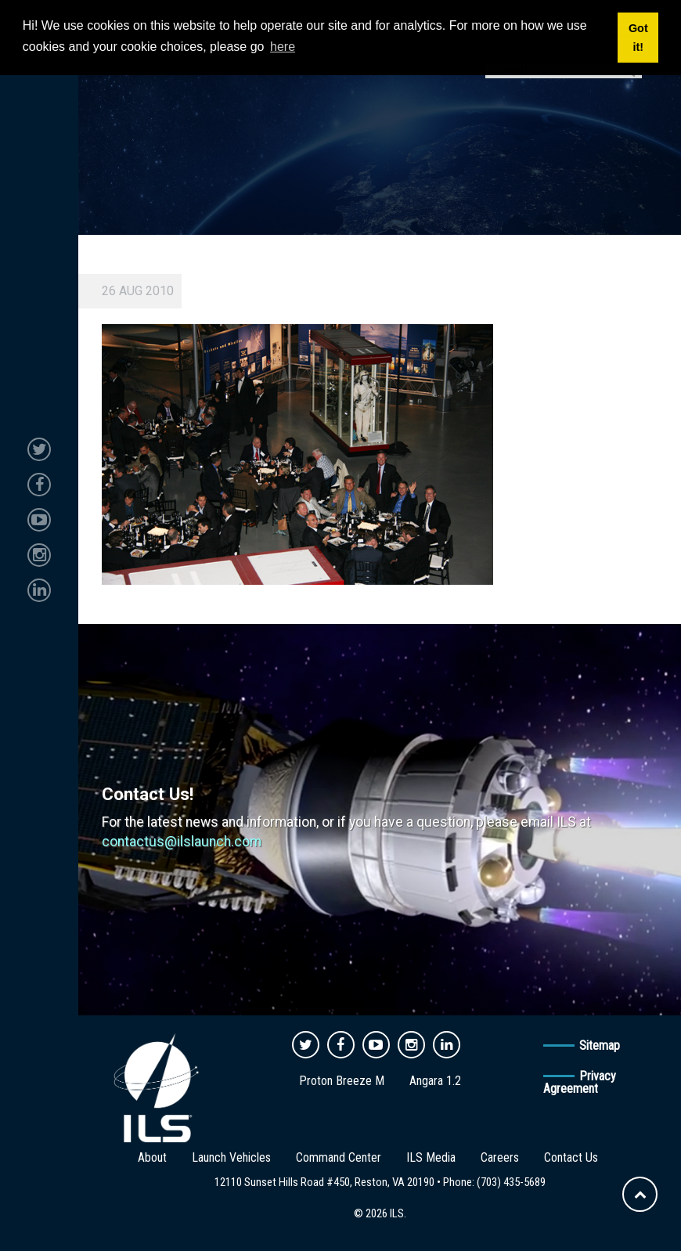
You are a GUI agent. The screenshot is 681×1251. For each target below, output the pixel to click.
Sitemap (599, 1045)
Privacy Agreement (579, 1082)
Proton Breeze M (341, 1080)
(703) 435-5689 (511, 1182)
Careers (500, 1157)
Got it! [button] (638, 37)
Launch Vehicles (231, 1157)
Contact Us (571, 1157)
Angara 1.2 (435, 1080)
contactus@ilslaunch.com (181, 841)
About (152, 1157)
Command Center (338, 1157)
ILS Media (431, 1157)
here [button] (282, 46)
